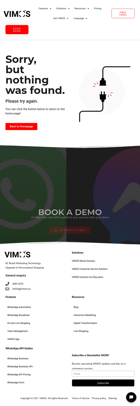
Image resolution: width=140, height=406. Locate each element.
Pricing (97, 8)
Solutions (62, 9)
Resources (82, 9)
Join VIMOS (61, 18)
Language (80, 18)
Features (45, 9)
